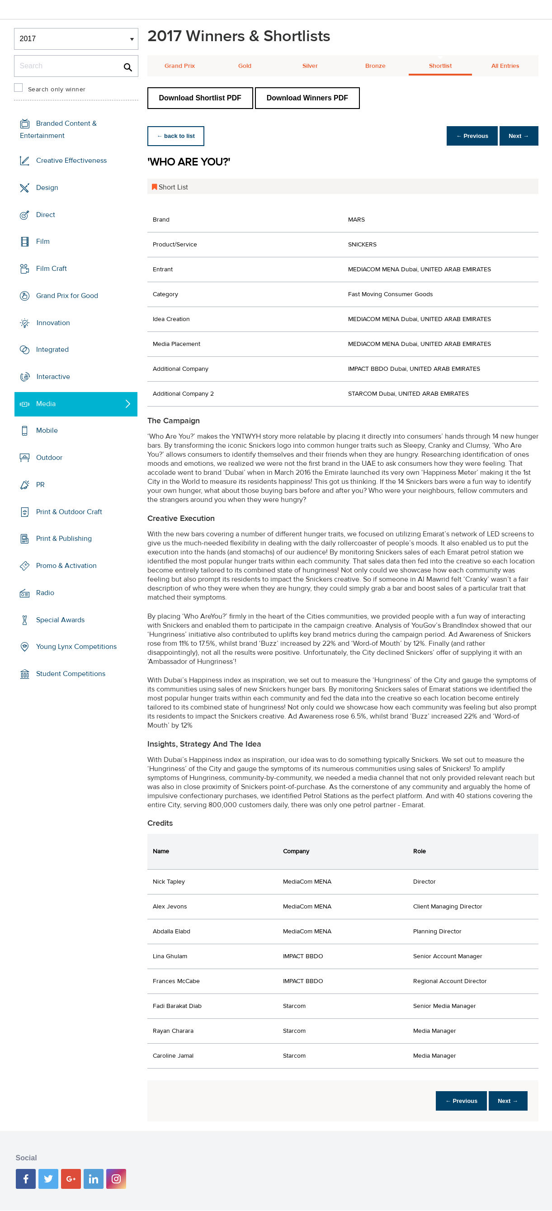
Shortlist (440, 66)
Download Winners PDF (307, 98)
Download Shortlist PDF (200, 98)
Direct (45, 214)
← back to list (177, 135)
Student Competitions (70, 673)
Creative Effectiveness (71, 160)
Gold (244, 66)
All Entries (505, 66)
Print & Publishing (64, 538)
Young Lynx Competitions (76, 646)
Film (43, 241)
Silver (310, 66)
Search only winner (57, 89)
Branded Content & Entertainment (58, 129)
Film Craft (51, 268)
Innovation (53, 322)
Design (47, 187)
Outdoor (49, 457)
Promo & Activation (66, 565)
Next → (517, 135)
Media (46, 403)
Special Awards (60, 619)
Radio (45, 592)
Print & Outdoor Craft (69, 511)
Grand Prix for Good (67, 295)
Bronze (375, 66)
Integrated (52, 349)
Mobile (47, 430)
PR (40, 484)
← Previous (467, 135)
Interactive (53, 376)
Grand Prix (180, 66)
